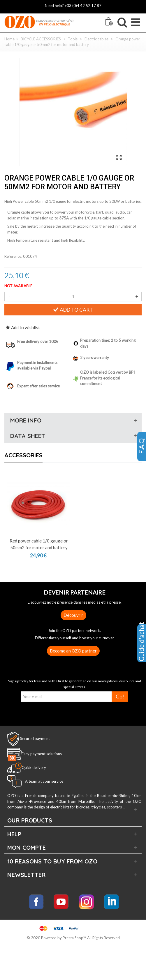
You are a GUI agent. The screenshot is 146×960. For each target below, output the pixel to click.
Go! (120, 696)
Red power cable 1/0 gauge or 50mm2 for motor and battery (39, 544)
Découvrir (73, 615)
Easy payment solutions (42, 754)
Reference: (13, 256)
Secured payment (35, 738)
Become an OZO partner (73, 650)
